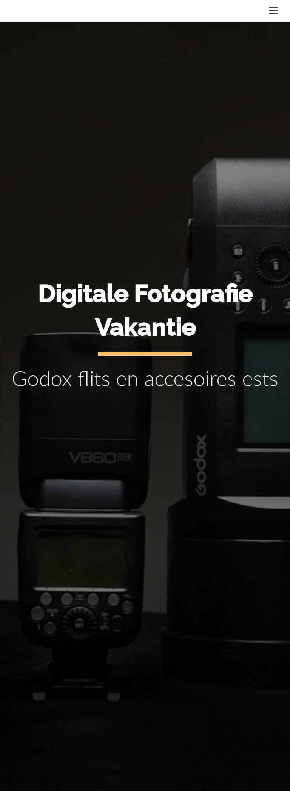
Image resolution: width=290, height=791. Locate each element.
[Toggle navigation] (273, 10)
